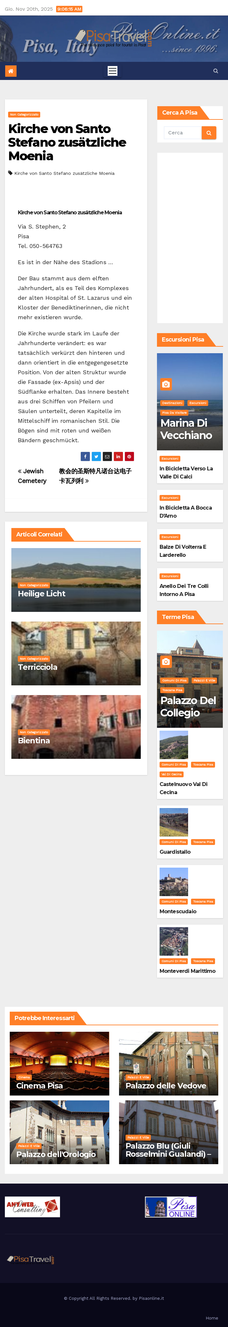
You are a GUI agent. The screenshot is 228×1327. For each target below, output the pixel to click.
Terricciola (37, 667)
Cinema (24, 1077)
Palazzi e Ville (204, 680)
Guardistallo (175, 852)
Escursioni (197, 403)
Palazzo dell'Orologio (56, 1154)
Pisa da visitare (174, 412)
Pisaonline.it (151, 1298)
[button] (216, 70)
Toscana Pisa (172, 690)
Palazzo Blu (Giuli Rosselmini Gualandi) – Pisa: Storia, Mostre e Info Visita (168, 1158)
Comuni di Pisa (174, 680)
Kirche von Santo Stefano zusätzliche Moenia (67, 142)
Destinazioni (172, 403)
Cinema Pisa (39, 1085)
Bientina (34, 740)
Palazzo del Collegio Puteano (188, 713)
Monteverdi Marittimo (188, 971)
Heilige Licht (41, 593)
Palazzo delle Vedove (166, 1085)
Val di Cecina (172, 774)
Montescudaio (178, 911)
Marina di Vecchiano (186, 429)
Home (212, 1318)
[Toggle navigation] (112, 70)
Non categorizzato (24, 114)
